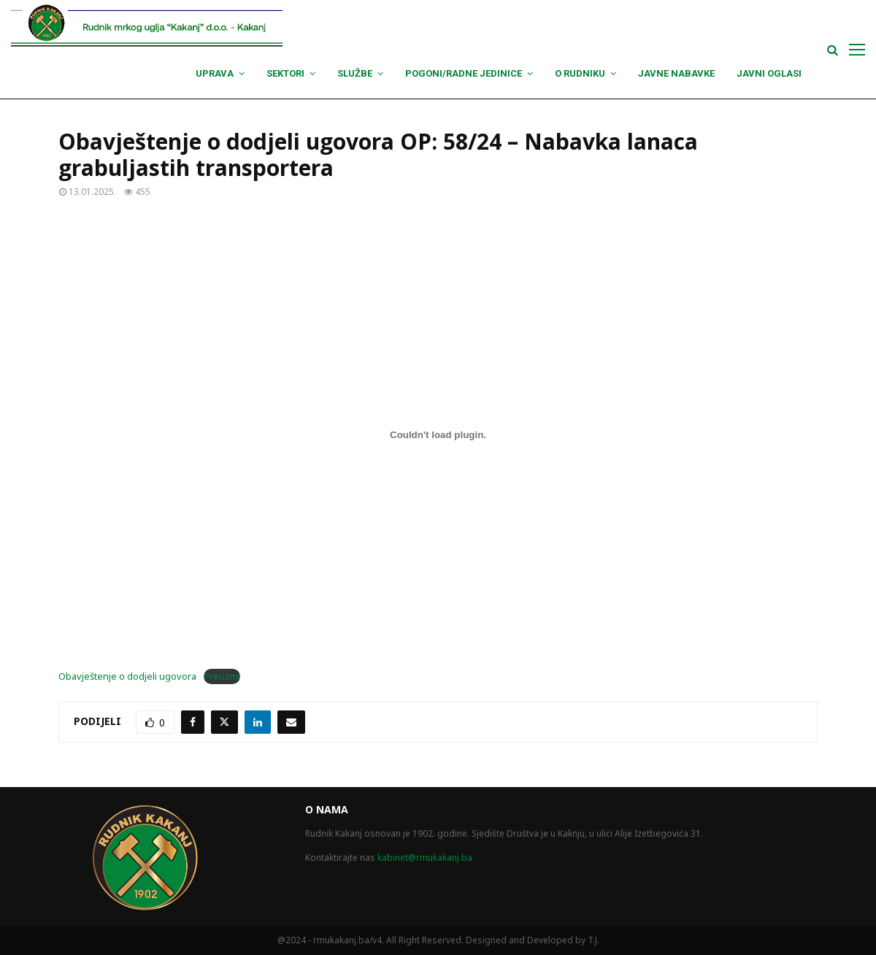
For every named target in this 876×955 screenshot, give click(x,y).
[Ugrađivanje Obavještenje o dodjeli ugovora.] (438, 435)
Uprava (215, 73)
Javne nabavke (676, 73)
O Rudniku (580, 73)
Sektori (285, 73)
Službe (354, 73)
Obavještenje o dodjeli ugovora (127, 676)
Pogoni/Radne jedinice (463, 73)
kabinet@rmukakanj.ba (424, 857)
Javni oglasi (769, 73)
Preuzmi (222, 676)
